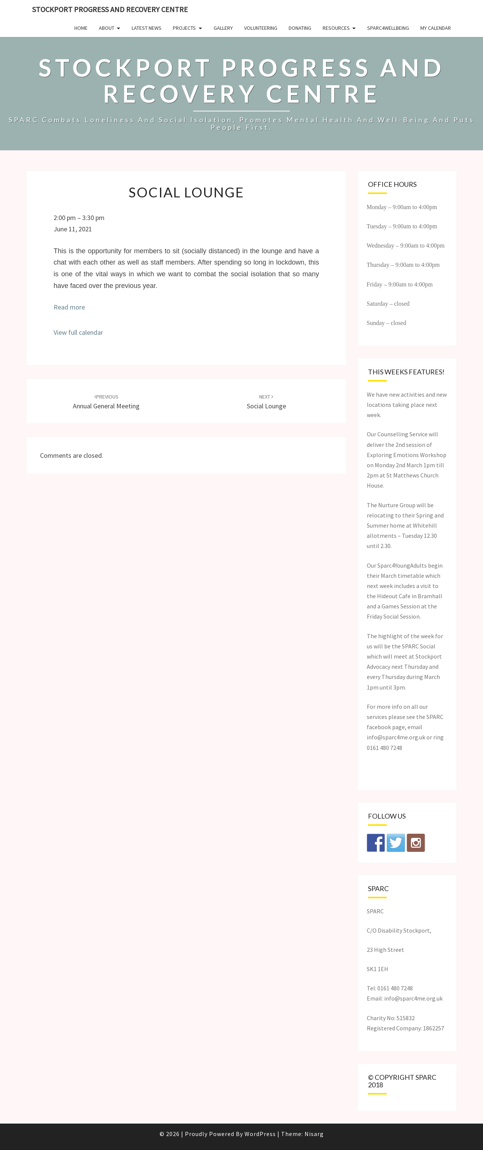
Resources (336, 28)
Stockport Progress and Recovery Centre (110, 9)
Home (81, 28)
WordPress (260, 1134)
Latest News (147, 28)
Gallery (223, 28)
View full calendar (78, 332)
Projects (184, 28)
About (106, 28)
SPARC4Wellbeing (388, 28)
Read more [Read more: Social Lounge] (69, 307)
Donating (300, 28)
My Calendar (435, 28)
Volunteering (260, 28)
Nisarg (314, 1134)
